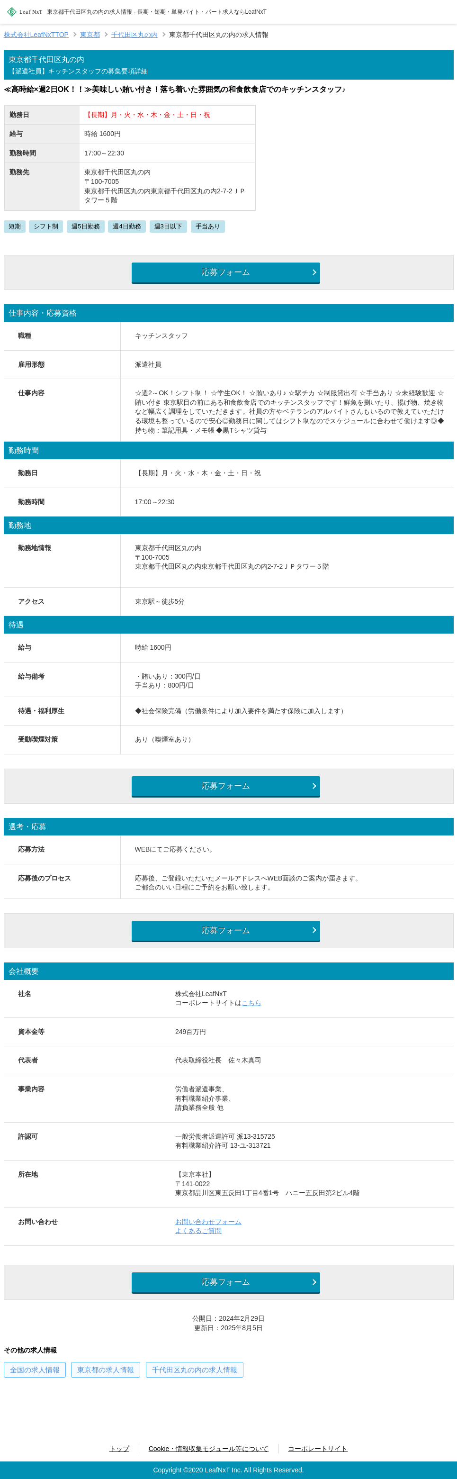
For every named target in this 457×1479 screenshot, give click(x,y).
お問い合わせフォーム (208, 1230)
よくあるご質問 (198, 1239)
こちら (251, 1011)
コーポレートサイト (318, 1448)
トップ (119, 1448)
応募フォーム (222, 274)
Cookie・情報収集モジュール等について (209, 1448)
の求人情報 (35, 1381)
